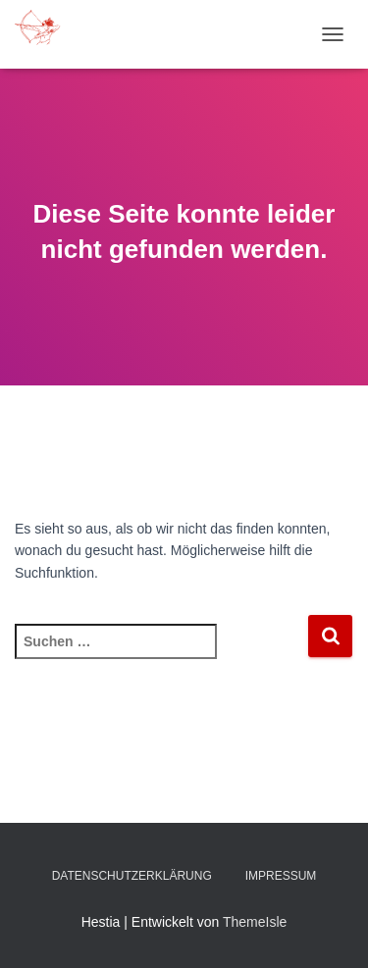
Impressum (281, 876)
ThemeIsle (255, 922)
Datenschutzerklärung (132, 876)
